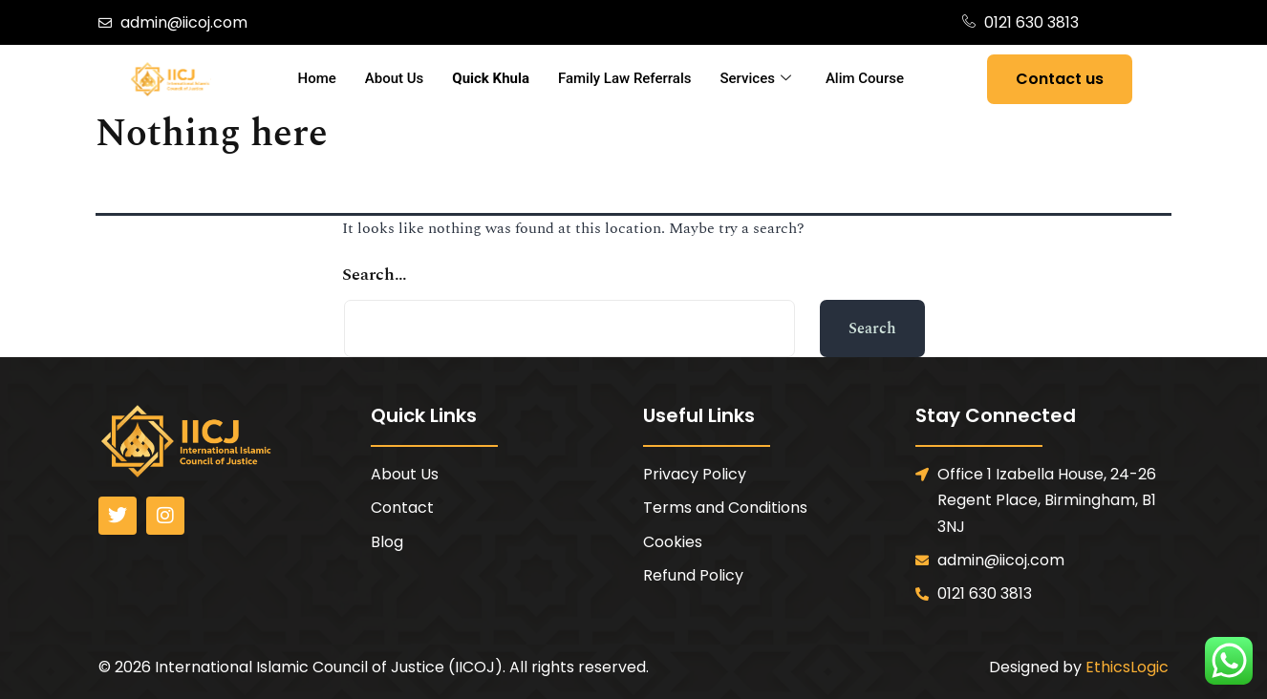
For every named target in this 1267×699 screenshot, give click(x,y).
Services (755, 79)
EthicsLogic (1127, 667)
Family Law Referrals (625, 78)
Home (317, 78)
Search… (374, 274)
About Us (394, 78)
